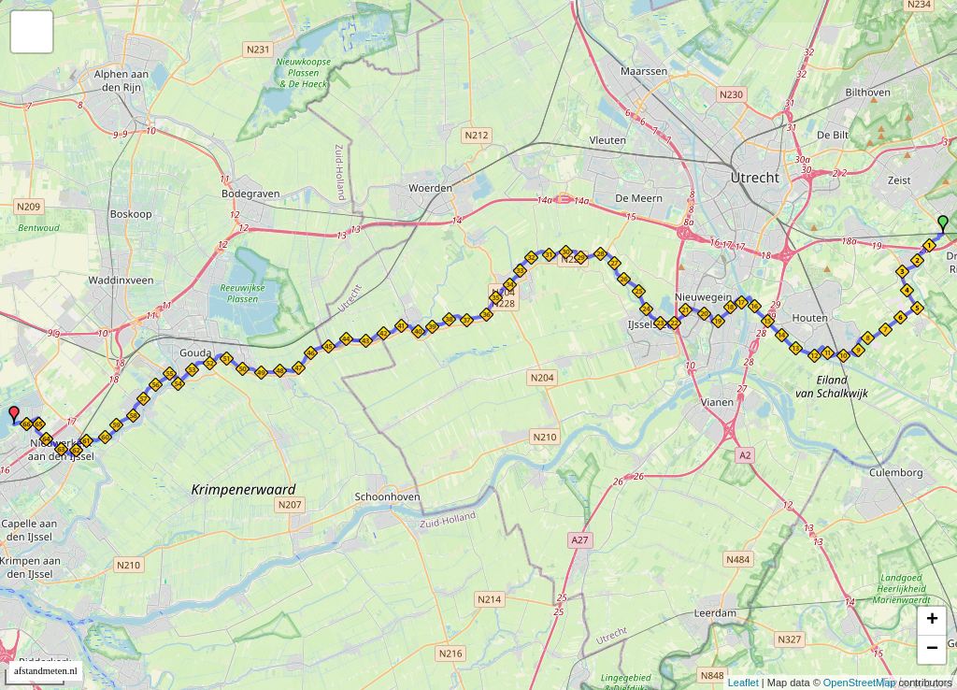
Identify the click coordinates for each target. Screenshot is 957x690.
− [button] (932, 650)
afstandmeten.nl (46, 671)
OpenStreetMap (859, 682)
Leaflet (743, 682)
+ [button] (932, 621)
